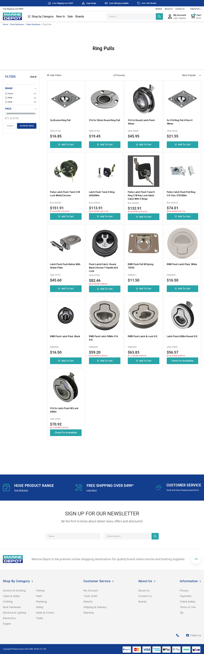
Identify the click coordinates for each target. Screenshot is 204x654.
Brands (79, 16)
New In (60, 16)
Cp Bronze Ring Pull (60, 120)
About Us (169, 9)
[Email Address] (131, 536)
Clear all (33, 77)
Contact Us (179, 9)
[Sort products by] (190, 75)
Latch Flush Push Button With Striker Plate (65, 266)
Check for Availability (182, 360)
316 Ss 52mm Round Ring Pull (104, 120)
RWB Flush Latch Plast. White (182, 264)
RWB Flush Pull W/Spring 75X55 (140, 266)
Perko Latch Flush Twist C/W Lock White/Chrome (65, 194)
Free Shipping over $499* (13, 9)
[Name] (73, 536)
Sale (70, 16)
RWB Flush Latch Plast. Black (65, 336)
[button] (196, 559)
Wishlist (158, 9)
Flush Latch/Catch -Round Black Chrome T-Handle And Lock (103, 267)
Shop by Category (41, 16)
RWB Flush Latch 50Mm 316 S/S (103, 338)
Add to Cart (66, 144)
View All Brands (21, 490)
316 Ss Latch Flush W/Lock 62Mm (64, 410)
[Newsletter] (155, 536)
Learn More (92, 490)
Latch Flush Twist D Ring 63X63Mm (102, 194)
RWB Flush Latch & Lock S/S (142, 336)
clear (10, 126)
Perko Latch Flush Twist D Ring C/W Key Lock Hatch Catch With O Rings (141, 195)
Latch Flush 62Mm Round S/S (182, 336)
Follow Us (193, 635)
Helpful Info (194, 9)
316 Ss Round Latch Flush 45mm (141, 122)
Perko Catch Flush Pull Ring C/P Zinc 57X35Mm (181, 194)
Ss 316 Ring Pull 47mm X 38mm (180, 122)
